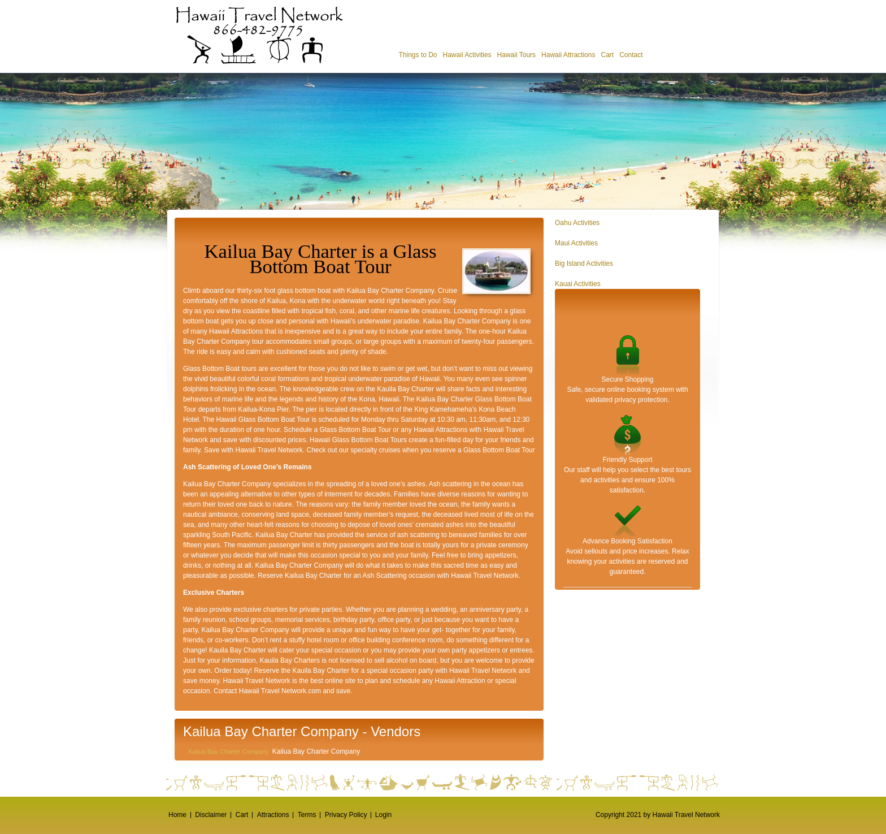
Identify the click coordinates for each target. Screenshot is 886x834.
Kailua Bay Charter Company (228, 751)
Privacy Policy (346, 815)
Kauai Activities (578, 284)
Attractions (273, 815)
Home (177, 815)
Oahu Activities (577, 223)
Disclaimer (211, 815)
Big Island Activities (584, 263)
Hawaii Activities (467, 55)
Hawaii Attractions (568, 55)
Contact (630, 55)
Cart (607, 55)
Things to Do (417, 55)
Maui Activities (576, 243)
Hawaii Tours (516, 55)
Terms (307, 815)
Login (383, 815)
